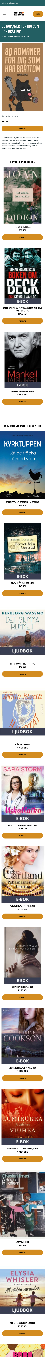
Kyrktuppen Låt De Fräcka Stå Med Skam (22, 502)
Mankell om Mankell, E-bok (22, 391)
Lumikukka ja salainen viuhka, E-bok (22, 1148)
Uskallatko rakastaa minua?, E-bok (22, 825)
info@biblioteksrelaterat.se (10, 3)
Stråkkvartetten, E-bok (22, 987)
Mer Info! (22, 128)
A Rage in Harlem (22, 1242)
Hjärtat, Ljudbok (22, 744)
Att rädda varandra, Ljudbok (22, 1323)
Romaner (15, 116)
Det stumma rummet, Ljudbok (22, 663)
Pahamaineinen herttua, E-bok (22, 906)
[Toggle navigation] (4, 14)
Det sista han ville (22, 227)
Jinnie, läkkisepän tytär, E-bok (22, 1067)
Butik (38, 14)
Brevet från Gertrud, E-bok (22, 582)
